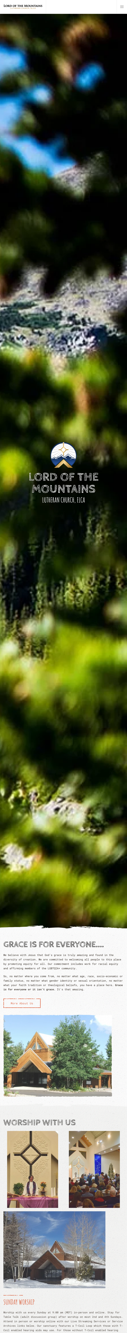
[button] (122, 7)
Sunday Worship (19, 1302)
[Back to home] (23, 7)
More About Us (22, 1003)
